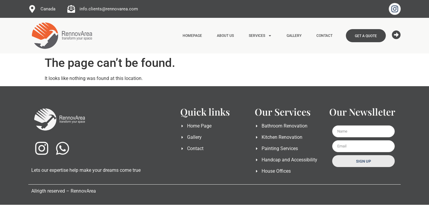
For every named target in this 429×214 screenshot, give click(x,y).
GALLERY (294, 36)
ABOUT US (225, 36)
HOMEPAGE (192, 36)
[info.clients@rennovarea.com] (71, 9)
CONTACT (324, 36)
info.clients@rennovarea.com (109, 9)
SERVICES (260, 35)
